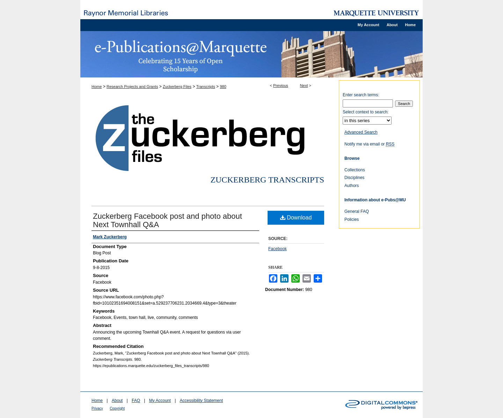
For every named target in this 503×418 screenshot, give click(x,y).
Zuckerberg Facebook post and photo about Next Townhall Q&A (167, 220)
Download (296, 218)
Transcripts (205, 86)
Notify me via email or (369, 144)
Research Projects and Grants (132, 86)
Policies (351, 219)
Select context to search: (365, 112)
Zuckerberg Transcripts (267, 179)
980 (223, 86)
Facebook (277, 248)
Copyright (117, 408)
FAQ (136, 400)
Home (97, 86)
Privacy (97, 408)
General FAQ (356, 211)
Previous (280, 85)
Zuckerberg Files (177, 86)
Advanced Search (361, 132)
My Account (160, 400)
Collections (354, 169)
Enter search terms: (361, 94)
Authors (351, 185)
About (117, 400)
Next (304, 85)
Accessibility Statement (201, 400)
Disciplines (354, 177)
